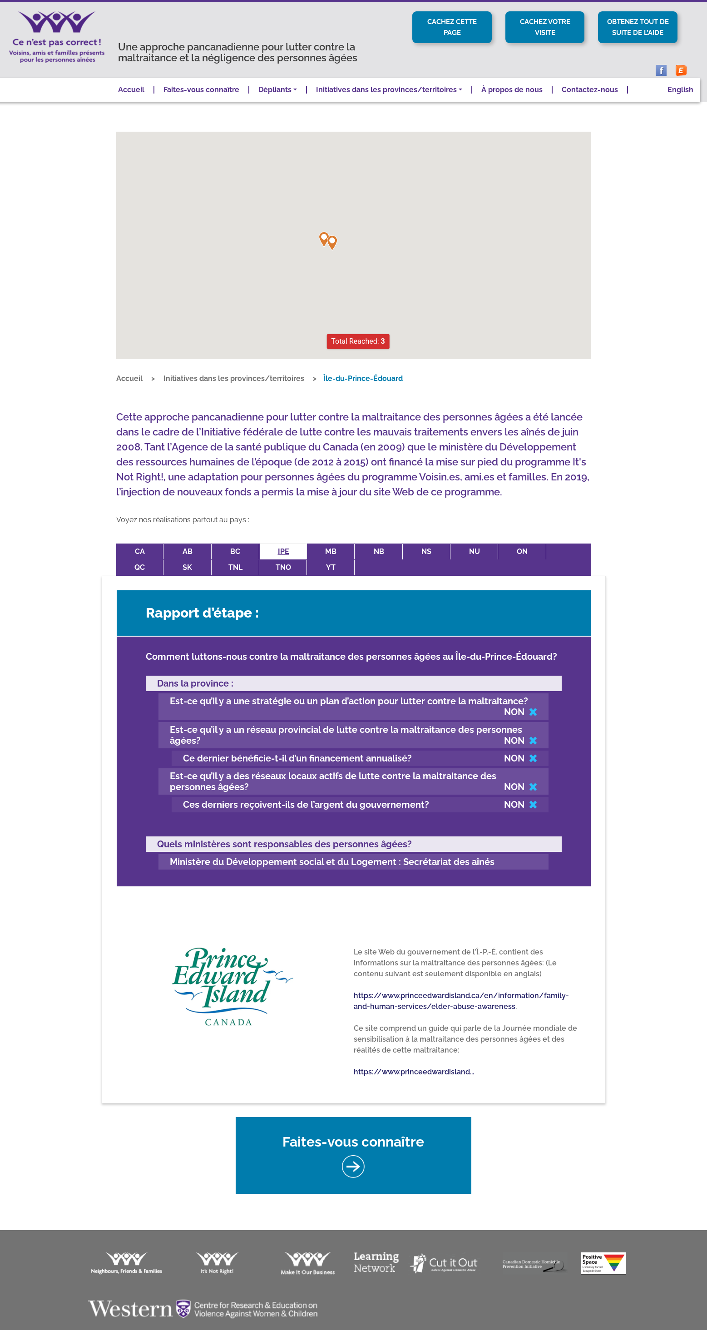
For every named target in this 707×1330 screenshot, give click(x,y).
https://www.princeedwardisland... (414, 1067)
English (680, 101)
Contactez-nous (590, 101)
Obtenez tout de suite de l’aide (638, 33)
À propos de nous (512, 101)
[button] (324, 251)
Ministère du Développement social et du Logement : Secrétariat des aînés (332, 857)
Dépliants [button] (275, 101)
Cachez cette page (452, 27)
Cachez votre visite (545, 27)
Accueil (131, 101)
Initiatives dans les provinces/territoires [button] (386, 101)
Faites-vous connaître (201, 101)
